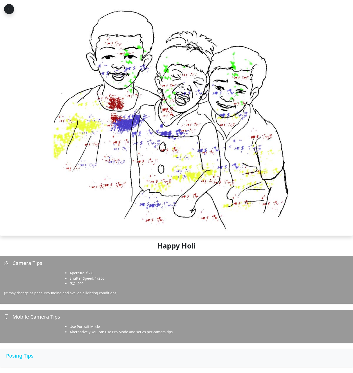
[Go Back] (9, 9)
